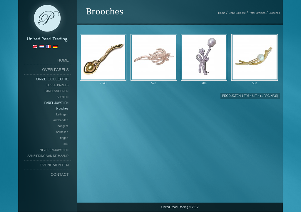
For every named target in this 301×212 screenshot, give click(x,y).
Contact (60, 174)
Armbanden (60, 120)
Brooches (62, 108)
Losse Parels (57, 85)
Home (221, 12)
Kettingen (62, 114)
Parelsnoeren (56, 91)
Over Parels (55, 69)
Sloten (62, 97)
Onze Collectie (52, 79)
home (63, 60)
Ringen (64, 138)
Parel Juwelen (56, 103)
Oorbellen (62, 132)
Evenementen (54, 165)
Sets (65, 143)
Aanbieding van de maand (47, 156)
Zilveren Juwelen (53, 150)
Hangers (63, 126)
